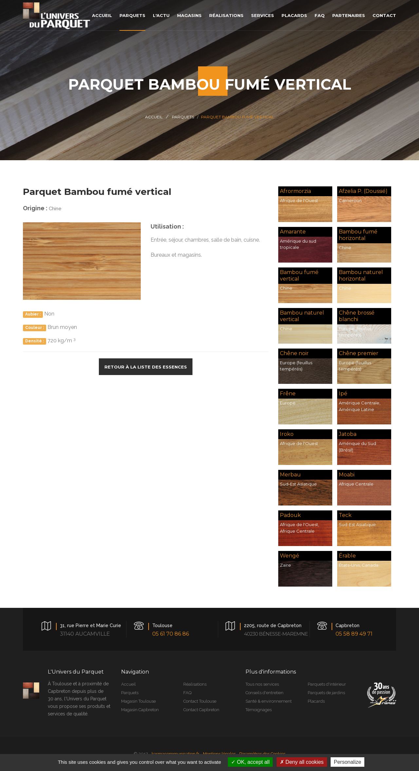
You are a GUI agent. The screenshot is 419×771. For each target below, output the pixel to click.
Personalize (347, 762)
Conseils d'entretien (264, 692)
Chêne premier (358, 353)
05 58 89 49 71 (354, 634)
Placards (316, 701)
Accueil (154, 116)
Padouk (290, 515)
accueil (102, 15)
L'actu (161, 15)
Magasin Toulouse (138, 701)
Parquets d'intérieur (327, 684)
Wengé (289, 556)
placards (294, 15)
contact (384, 15)
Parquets (183, 116)
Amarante (293, 232)
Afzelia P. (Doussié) (363, 191)
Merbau (290, 474)
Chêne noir (294, 353)
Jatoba (347, 434)
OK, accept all (250, 762)
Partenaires (348, 15)
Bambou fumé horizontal (358, 235)
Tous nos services (262, 684)
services (262, 15)
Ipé (343, 393)
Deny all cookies (302, 762)
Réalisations (195, 684)
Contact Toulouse (199, 701)
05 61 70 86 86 (170, 634)
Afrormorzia (295, 191)
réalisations (226, 15)
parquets (132, 15)
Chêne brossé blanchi (356, 316)
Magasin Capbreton (140, 709)
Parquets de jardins (326, 692)
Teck (345, 515)
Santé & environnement (269, 701)
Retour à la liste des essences (145, 366)
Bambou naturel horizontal (361, 275)
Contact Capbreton (201, 709)
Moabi (347, 474)
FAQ (187, 692)
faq (320, 15)
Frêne (288, 393)
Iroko (287, 434)
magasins (189, 15)
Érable (347, 556)
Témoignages (259, 709)
